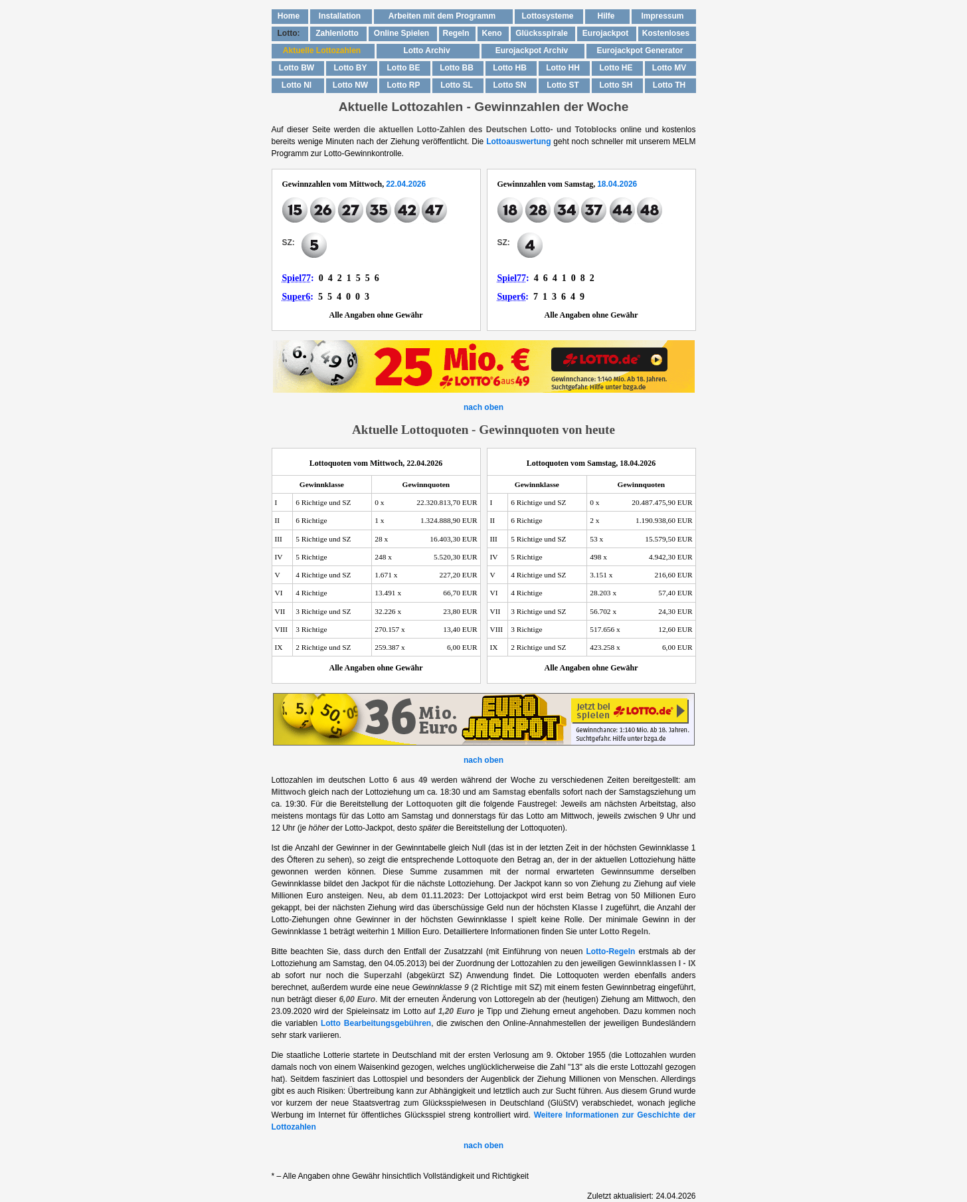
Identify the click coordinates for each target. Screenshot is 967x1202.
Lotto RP (403, 85)
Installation (340, 16)
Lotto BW (296, 67)
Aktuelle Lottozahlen (322, 50)
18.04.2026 (617, 184)
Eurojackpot (605, 33)
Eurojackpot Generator (639, 50)
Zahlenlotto (337, 33)
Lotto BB (457, 67)
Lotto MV (669, 67)
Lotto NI (296, 85)
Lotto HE (616, 67)
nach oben (483, 407)
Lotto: (289, 33)
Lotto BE (403, 67)
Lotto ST (563, 85)
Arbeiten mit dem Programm (442, 16)
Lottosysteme (547, 16)
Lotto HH (563, 67)
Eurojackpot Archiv (532, 50)
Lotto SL (456, 85)
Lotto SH (616, 85)
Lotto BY (350, 67)
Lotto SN (510, 85)
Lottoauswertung (518, 141)
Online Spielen (401, 33)
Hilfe (605, 16)
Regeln (455, 33)
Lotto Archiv (426, 50)
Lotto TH (669, 85)
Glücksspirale (541, 33)
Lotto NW (350, 85)
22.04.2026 (406, 184)
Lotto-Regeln (610, 951)
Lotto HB (510, 67)
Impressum (662, 16)
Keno (492, 33)
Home (289, 16)
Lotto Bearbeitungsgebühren (376, 1023)
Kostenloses (665, 33)
